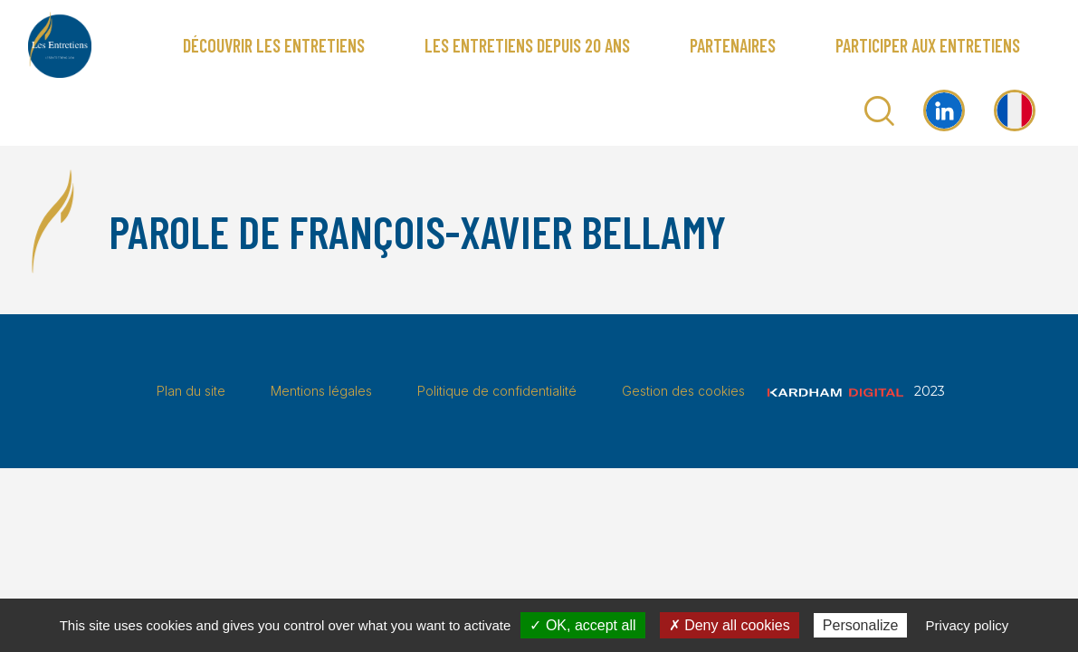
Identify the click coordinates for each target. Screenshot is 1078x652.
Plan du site (191, 390)
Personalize (861, 625)
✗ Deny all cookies (729, 625)
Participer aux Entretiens (927, 45)
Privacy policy (967, 625)
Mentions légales (321, 390)
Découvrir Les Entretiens (274, 45)
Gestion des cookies (683, 390)
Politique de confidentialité (497, 390)
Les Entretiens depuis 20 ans (527, 45)
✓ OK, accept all (582, 625)
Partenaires (733, 45)
